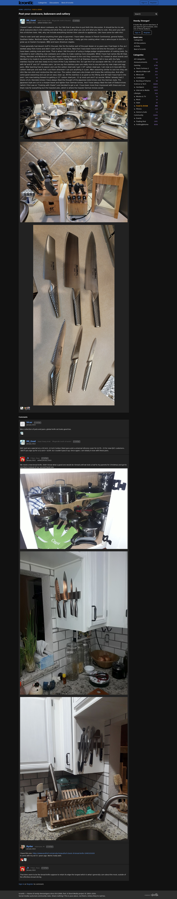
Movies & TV (147, 96)
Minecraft (147, 75)
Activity (137, 46)
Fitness (147, 109)
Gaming (146, 65)
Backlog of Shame (147, 81)
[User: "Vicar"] (22, 424)
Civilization (147, 78)
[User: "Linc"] (28, 408)
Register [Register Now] (147, 33)
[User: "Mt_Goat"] (22, 21)
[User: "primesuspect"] (25, 408)
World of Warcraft (147, 72)
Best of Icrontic (67, 3)
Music (147, 100)
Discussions (54, 3)
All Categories (146, 59)
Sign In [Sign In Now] (137, 33)
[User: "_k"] (22, 459)
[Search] (156, 14)
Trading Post (147, 121)
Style (147, 103)
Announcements (146, 62)
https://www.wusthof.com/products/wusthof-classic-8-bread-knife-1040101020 (64, 853)
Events (147, 118)
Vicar (29, 422)
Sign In (144, 3)
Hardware (147, 87)
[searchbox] (145, 14)
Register (153, 3)
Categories (42, 3)
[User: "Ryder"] (22, 847)
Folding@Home (147, 124)
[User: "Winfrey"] (21, 408)
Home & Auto (147, 112)
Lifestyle (146, 93)
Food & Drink (147, 106)
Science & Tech (146, 84)
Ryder (29, 846)
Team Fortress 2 (147, 68)
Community (146, 115)
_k (27, 458)
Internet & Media (147, 90)
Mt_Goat (31, 20)
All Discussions (140, 43)
